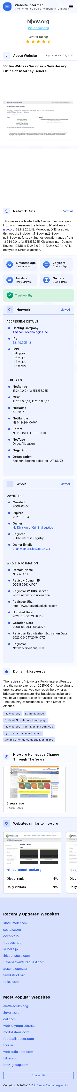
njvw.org (9, 229)
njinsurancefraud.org (24, 870)
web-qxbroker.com (18, 1052)
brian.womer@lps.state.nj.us (31, 548)
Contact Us (38, 1075)
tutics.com (11, 982)
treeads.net (12, 943)
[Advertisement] (38, 86)
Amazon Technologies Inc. (30, 332)
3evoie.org (11, 1013)
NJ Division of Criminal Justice (33, 527)
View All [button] (68, 211)
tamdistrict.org (14, 975)
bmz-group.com (16, 1065)
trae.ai (8, 1045)
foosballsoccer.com (18, 1039)
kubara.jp (10, 949)
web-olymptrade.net (19, 1026)
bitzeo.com (11, 1058)
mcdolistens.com (16, 1032)
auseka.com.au (15, 969)
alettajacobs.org (15, 1006)
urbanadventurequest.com (24, 962)
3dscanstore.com (16, 956)
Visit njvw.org (38, 28)
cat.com (9, 1019)
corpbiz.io (11, 936)
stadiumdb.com (15, 923)
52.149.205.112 (22, 342)
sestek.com (12, 929)
